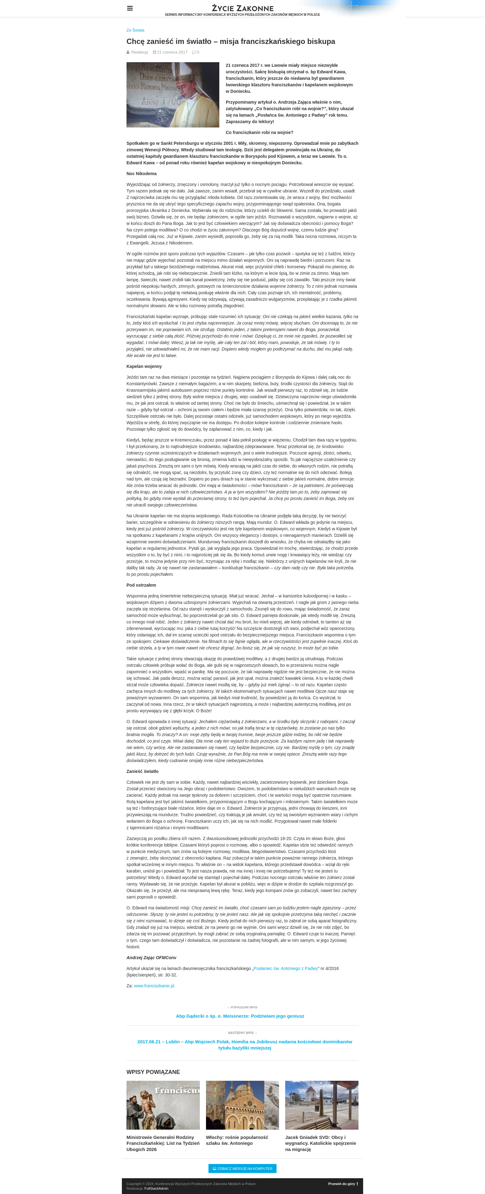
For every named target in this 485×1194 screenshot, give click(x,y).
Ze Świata (135, 30)
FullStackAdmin (156, 1188)
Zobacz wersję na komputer (243, 1168)
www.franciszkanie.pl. (154, 985)
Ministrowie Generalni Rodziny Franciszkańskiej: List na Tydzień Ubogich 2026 (163, 1143)
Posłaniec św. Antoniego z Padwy (286, 968)
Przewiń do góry (343, 1184)
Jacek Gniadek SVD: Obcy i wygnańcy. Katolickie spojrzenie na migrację (320, 1143)
